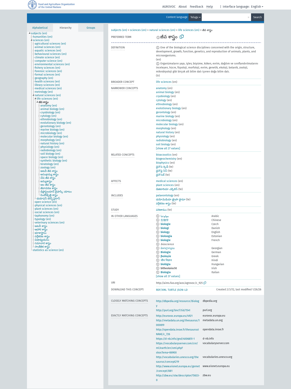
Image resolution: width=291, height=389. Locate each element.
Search (257, 17)
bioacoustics (164, 154)
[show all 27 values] (168, 148)
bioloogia (166, 236)
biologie (166, 224)
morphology (163, 128)
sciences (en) (138, 30)
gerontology (163, 112)
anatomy (161, 88)
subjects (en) (119, 30)
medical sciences (166, 181)
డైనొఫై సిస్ (161, 170)
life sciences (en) (188, 30)
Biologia (166, 272)
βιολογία (166, 256)
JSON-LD (182, 290)
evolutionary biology (168, 108)
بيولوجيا (165, 216)
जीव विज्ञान (166, 260)
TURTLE (172, 290)
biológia (166, 264)
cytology (161, 100)
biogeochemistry (166, 158)
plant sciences (165, 185)
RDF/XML (161, 290)
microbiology (164, 120)
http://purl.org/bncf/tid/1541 (173, 310)
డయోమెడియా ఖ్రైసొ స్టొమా (170, 199)
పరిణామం (161, 209)
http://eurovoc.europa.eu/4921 (174, 316)
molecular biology (167, 124)
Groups (91, 27)
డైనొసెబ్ (160, 174)
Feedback (196, 6)
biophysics (162, 162)
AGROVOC (169, 6)
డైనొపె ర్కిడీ (162, 166)
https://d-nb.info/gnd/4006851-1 (175, 338)
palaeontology (164, 195)
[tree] (65, 210)
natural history (165, 132)
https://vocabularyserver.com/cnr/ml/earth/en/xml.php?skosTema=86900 (177, 348)
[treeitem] (40, 33)
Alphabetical (40, 27)
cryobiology (163, 96)
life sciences (164, 82)
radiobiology (163, 140)
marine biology (165, 116)
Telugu (194, 17)
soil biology (163, 144)
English (256, 6)
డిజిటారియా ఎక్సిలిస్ (167, 189)
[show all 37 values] (168, 276)
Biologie (166, 252)
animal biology (165, 92)
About (183, 6)
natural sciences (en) (162, 30)
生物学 (165, 220)
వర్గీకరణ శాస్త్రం (163, 203)
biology (165, 232)
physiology (162, 136)
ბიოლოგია (168, 248)
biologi (165, 228)
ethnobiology (164, 104)
